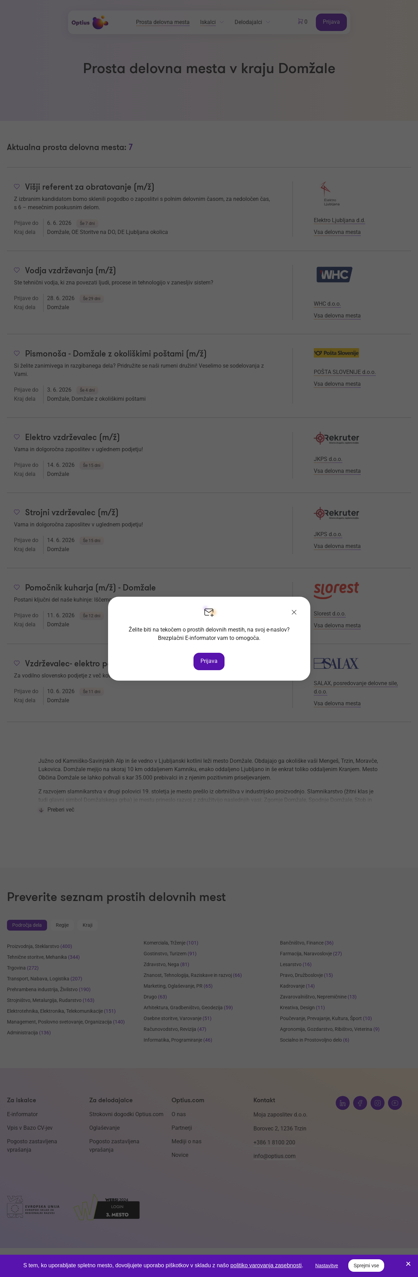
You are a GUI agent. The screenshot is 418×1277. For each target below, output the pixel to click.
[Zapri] (294, 612)
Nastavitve (326, 1265)
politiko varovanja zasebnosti (266, 1265)
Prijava (209, 661)
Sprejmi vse (366, 1265)
